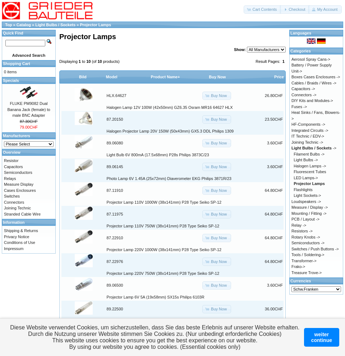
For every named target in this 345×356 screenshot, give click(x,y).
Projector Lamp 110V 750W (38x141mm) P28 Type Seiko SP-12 (163, 226)
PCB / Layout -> (305, 219)
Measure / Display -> (309, 207)
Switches (12, 196)
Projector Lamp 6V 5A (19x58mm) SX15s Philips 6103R (155, 297)
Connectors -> (303, 95)
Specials (11, 80)
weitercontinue (321, 337)
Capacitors (13, 167)
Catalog (24, 25)
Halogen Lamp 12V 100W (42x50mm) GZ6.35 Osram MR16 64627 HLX (170, 107)
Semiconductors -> (308, 243)
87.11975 (115, 214)
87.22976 (115, 261)
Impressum (13, 248)
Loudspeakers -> (306, 201)
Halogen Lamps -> (310, 166)
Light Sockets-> (307, 195)
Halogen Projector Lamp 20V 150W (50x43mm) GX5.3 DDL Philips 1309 (170, 131)
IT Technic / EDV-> (307, 136)
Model (112, 77)
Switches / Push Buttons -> (315, 249)
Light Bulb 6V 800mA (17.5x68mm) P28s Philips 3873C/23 (158, 155)
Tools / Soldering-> (307, 255)
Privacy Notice (16, 237)
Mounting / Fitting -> (309, 213)
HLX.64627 (116, 95)
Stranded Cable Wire (22, 214)
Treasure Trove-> (306, 273)
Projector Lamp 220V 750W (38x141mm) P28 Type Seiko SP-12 (163, 273)
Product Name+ (165, 77)
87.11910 (115, 190)
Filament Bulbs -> (309, 154)
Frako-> (298, 266)
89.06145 (115, 167)
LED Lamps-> (306, 178)
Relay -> (298, 225)
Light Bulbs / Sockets (56, 25)
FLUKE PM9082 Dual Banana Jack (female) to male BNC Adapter (28, 109)
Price (279, 77)
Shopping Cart (16, 63)
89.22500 (115, 309)
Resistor (11, 160)
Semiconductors (18, 172)
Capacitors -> (303, 89)
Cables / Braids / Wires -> (313, 83)
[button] (262, 9)
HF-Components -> (308, 124)
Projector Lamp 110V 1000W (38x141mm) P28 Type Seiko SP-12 (164, 202)
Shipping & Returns (21, 230)
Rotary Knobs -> (305, 237)
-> (313, 148)
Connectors (14, 202)
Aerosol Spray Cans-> (310, 59)
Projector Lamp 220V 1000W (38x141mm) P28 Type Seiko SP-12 (164, 250)
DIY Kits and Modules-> (312, 100)
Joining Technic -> (307, 142)
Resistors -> (302, 231)
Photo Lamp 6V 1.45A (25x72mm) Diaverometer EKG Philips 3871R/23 (169, 178)
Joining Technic (17, 208)
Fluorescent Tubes (310, 172)
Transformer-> (304, 261)
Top (8, 25)
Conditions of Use (19, 242)
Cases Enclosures (20, 190)
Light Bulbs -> (306, 160)
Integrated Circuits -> (309, 130)
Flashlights (303, 190)
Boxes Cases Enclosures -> (315, 77)
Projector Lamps (95, 25)
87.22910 (115, 238)
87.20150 (115, 119)
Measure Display (18, 184)
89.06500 (115, 285)
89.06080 (115, 143)
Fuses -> (299, 107)
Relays (10, 178)
